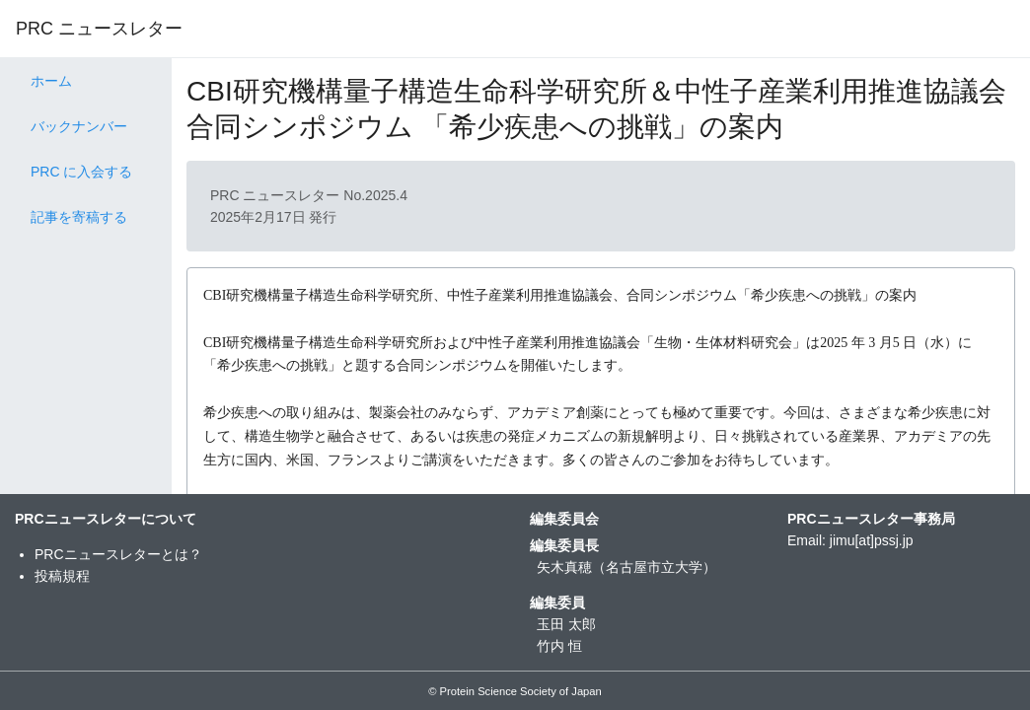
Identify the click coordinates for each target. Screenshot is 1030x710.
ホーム (51, 81)
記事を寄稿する (79, 217)
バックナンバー (79, 126)
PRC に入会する (81, 171)
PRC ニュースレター (99, 28)
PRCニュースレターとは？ (118, 554)
